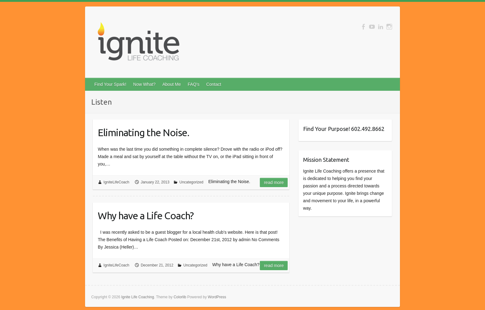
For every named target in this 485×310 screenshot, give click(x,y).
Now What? (144, 84)
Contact (213, 84)
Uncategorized (191, 182)
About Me (171, 84)
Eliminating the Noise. (143, 132)
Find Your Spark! (110, 84)
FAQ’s (194, 84)
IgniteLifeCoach (116, 182)
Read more (274, 182)
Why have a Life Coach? (146, 215)
